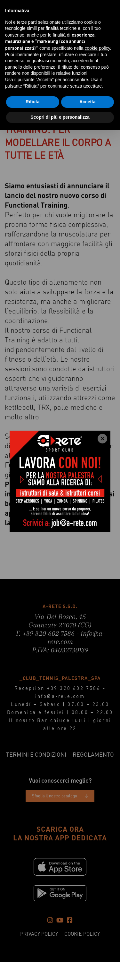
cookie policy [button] (97, 48)
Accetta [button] (87, 101)
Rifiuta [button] (33, 101)
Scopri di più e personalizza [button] (59, 117)
